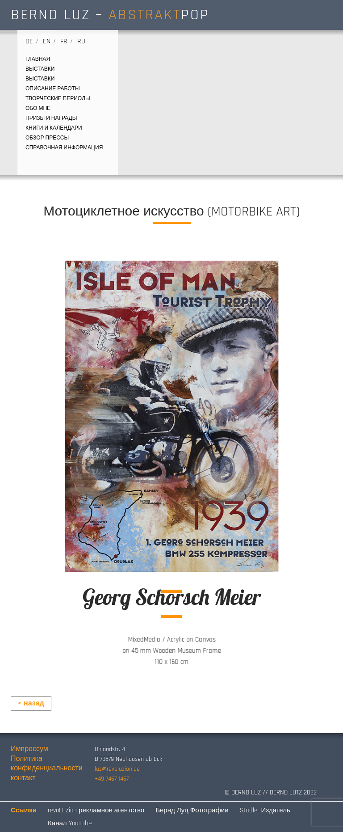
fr (63, 41)
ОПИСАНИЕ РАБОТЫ (52, 88)
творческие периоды (57, 98)
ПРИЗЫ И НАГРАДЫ (51, 118)
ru (81, 41)
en (46, 41)
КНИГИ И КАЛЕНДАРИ (53, 128)
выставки (39, 69)
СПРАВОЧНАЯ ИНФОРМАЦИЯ (64, 147)
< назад (31, 703)
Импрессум (29, 749)
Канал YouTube (69, 823)
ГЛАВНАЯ (37, 59)
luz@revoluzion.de (117, 769)
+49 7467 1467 (112, 779)
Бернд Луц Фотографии (191, 810)
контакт (23, 778)
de (29, 41)
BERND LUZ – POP (110, 15)
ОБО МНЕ (37, 108)
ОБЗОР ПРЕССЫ (47, 138)
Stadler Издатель (265, 810)
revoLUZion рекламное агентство (96, 810)
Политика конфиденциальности (47, 763)
